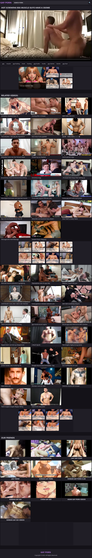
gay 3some (51, 64)
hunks (44, 64)
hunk (23, 64)
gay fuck (65, 64)
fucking (29, 64)
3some (58, 64)
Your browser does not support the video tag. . (46, 35)
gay (3, 64)
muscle (9, 64)
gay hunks (37, 64)
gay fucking (16, 64)
